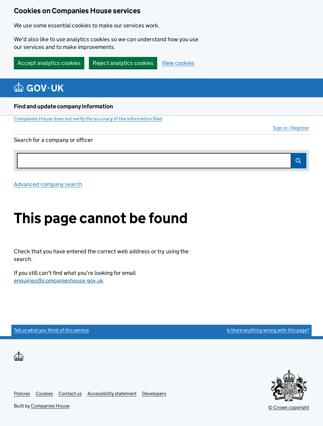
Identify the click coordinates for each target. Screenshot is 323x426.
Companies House (50, 406)
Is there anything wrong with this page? (268, 330)
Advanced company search (48, 184)
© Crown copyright (288, 407)
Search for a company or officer (53, 139)
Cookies (44, 393)
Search (298, 160)
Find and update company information (63, 106)
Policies (22, 393)
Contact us (70, 393)
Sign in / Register (291, 128)
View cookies (178, 63)
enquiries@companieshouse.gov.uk (58, 280)
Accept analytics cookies (49, 62)
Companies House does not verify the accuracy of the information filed (88, 119)
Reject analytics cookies (123, 62)
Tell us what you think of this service (51, 330)
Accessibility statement (112, 393)
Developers (154, 393)
